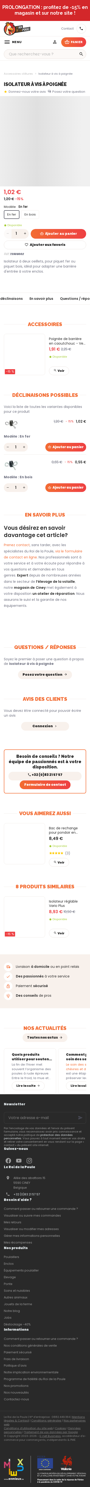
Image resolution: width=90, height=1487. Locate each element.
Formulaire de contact (45, 784)
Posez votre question (68, 91)
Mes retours (12, 1222)
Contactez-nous (16, 1399)
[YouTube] (18, 1160)
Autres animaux (15, 1297)
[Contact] (67, 28)
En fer (11, 214)
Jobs (8, 1318)
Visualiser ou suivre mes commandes (32, 1215)
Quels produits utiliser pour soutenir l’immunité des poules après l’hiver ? (32, 1056)
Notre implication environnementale (31, 1372)
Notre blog (12, 1311)
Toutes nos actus (42, 1037)
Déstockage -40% (17, 1324)
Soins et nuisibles (17, 1291)
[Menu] (12, 42)
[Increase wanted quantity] (25, 234)
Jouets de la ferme (18, 1304)
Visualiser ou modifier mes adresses (31, 1229)
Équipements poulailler (21, 1270)
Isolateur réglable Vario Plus (63, 903)
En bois (30, 214)
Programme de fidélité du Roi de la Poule (35, 1379)
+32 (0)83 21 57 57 (26, 1194)
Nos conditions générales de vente (30, 1345)
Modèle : (16, 207)
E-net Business (50, 1436)
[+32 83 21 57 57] (81, 28)
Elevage (10, 1277)
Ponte (8, 1284)
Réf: (6, 254)
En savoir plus (41, 298)
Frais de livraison (16, 1359)
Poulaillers (11, 1257)
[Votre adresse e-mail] (45, 1118)
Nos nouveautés (16, 1392)
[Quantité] (16, 234)
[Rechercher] (81, 54)
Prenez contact (17, 545)
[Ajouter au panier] (65, 447)
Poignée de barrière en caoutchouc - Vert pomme (67, 341)
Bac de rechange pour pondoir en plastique (63, 830)
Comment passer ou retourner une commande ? (41, 1209)
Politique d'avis (15, 1365)
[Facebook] (8, 1160)
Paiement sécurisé (18, 1352)
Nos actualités (45, 1028)
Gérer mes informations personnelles (32, 1236)
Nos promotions (16, 1386)
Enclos (9, 1264)
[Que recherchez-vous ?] (45, 54)
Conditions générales (46, 1420)
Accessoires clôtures (18, 74)
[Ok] (80, 1118)
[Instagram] (29, 1160)
